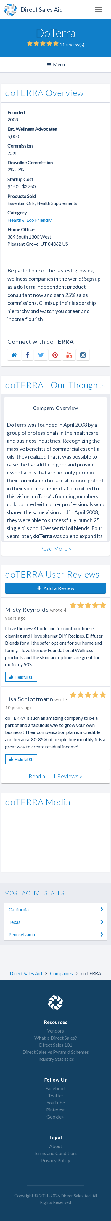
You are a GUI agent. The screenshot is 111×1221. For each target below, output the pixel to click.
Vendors (55, 1030)
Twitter (55, 1095)
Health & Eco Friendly (29, 220)
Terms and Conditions (55, 1153)
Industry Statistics (55, 1059)
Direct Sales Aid (26, 973)
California (58, 909)
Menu (56, 64)
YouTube (55, 1102)
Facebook (55, 1088)
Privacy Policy (55, 1160)
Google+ (55, 1116)
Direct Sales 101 (55, 1045)
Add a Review (55, 588)
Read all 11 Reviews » (55, 776)
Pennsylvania (58, 934)
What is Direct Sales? (55, 1037)
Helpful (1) (21, 676)
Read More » (55, 548)
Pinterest (55, 1109)
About (55, 1146)
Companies (62, 973)
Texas (58, 922)
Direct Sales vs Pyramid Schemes (55, 1052)
